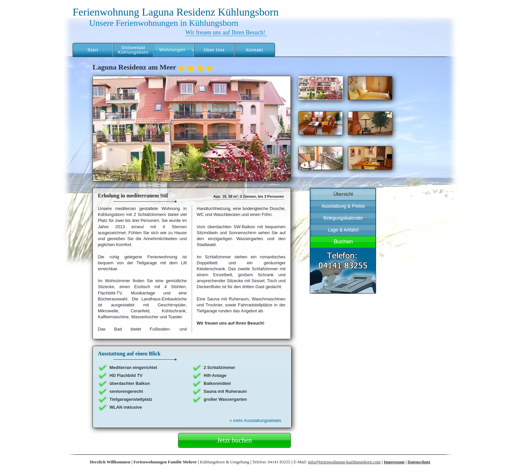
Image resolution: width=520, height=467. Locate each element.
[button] (174, 50)
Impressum (394, 461)
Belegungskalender (343, 218)
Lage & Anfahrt (343, 230)
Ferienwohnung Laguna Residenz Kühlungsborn (176, 12)
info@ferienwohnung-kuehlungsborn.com (344, 461)
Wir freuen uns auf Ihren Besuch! (225, 32)
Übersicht (343, 194)
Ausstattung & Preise (343, 206)
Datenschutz (419, 461)
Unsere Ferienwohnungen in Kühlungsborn (163, 23)
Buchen (343, 241)
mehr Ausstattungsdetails (255, 420)
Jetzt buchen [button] (234, 440)
